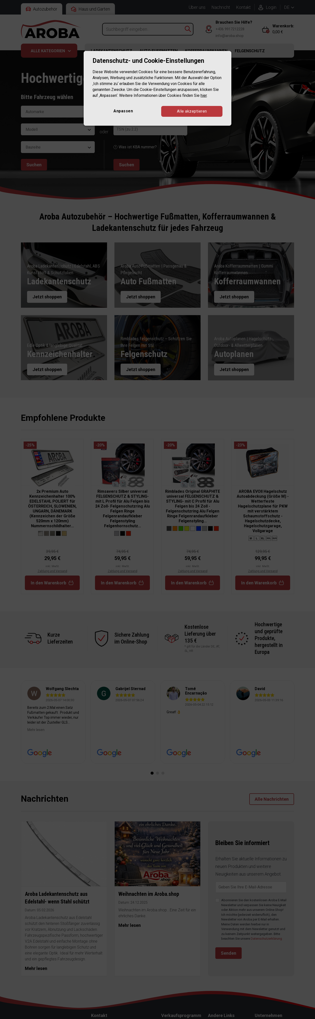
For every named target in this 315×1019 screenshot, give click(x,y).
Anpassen (123, 111)
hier (204, 95)
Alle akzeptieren (192, 111)
